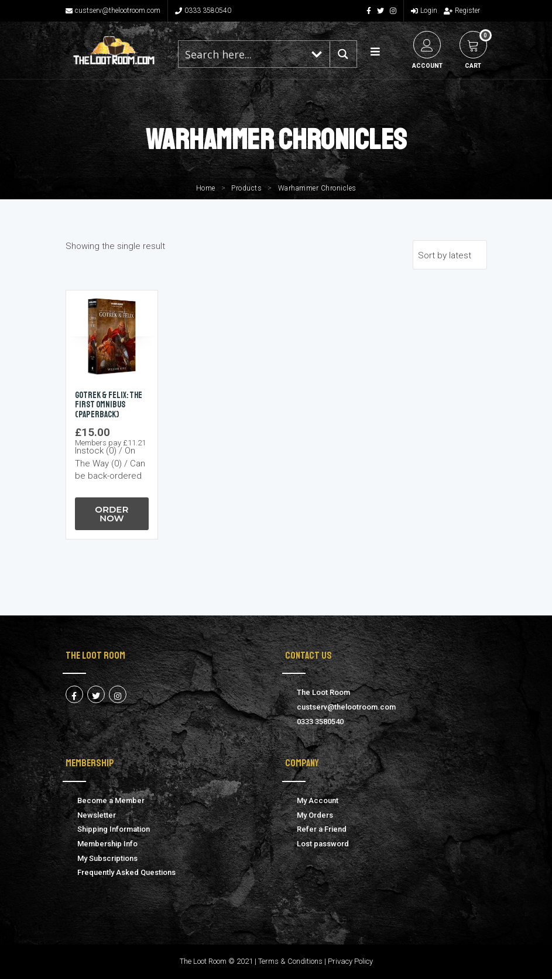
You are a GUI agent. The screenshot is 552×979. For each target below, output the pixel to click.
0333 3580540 (203, 10)
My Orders (315, 815)
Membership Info (107, 843)
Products (246, 188)
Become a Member (111, 800)
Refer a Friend (322, 829)
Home (205, 188)
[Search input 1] (242, 54)
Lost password (323, 843)
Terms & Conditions (290, 961)
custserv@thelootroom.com (113, 10)
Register (462, 10)
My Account (317, 800)
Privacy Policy (350, 961)
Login (424, 10)
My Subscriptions (107, 858)
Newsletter (96, 815)
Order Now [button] (111, 514)
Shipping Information (113, 829)
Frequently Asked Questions (126, 872)
